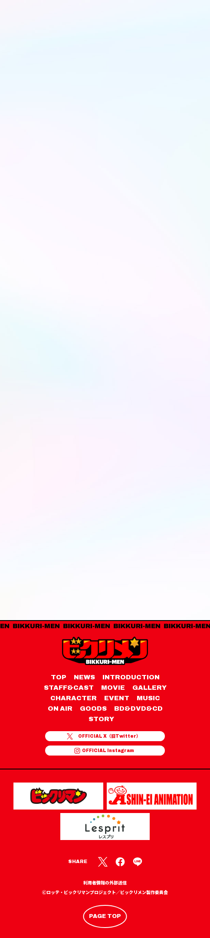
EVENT (116, 698)
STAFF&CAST (69, 687)
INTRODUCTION (131, 677)
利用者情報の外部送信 (105, 883)
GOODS (93, 708)
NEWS (84, 677)
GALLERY (149, 687)
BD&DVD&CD (138, 708)
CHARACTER (73, 698)
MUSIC (148, 698)
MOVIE (113, 687)
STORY (101, 718)
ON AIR (60, 708)
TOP (58, 677)
